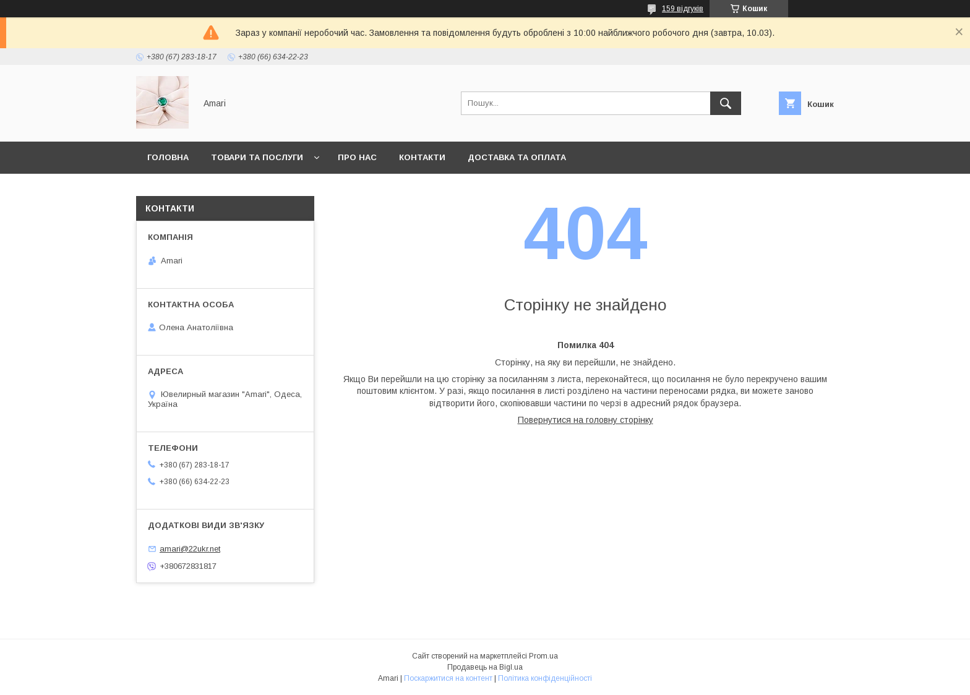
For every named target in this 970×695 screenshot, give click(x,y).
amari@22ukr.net (190, 548)
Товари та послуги (257, 157)
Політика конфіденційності (545, 678)
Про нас (357, 157)
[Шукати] (725, 103)
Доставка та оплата (517, 157)
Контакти (422, 157)
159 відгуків (682, 8)
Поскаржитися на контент (448, 678)
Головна (168, 157)
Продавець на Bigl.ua (485, 667)
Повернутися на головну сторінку (585, 420)
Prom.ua (543, 656)
